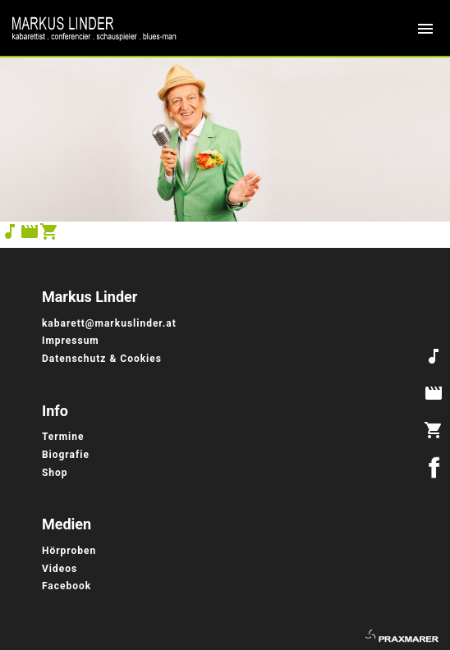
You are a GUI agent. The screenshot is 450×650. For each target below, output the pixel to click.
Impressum (72, 340)
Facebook (66, 586)
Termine (63, 436)
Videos (59, 568)
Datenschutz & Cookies (102, 358)
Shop (55, 472)
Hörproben (69, 550)
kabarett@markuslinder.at (109, 323)
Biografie (66, 454)
